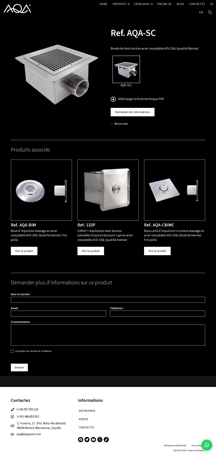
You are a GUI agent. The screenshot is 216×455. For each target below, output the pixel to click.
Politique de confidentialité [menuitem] (175, 445)
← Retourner (119, 124)
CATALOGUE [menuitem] (141, 4)
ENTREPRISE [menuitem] (87, 411)
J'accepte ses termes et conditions (31, 351)
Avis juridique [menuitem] (197, 445)
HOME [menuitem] (103, 4)
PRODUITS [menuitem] (119, 4)
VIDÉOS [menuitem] (83, 419)
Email (15, 308)
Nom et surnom (21, 294)
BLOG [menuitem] (180, 4)
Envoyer (19, 367)
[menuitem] (201, 12)
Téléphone (117, 308)
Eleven (201, 450)
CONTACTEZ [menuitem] (197, 4)
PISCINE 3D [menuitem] (164, 4)
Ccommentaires (20, 322)
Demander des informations (132, 112)
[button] (128, 4)
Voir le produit (24, 251)
